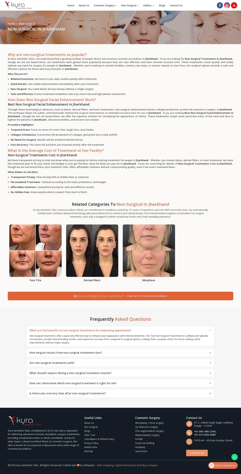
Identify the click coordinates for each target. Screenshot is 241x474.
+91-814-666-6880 (205, 434)
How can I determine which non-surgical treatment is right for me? (73, 383)
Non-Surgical (130, 5)
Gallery (149, 5)
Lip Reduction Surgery (146, 426)
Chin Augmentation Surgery (149, 430)
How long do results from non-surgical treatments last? (66, 352)
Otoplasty (140, 447)
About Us (84, 5)
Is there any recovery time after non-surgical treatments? (68, 393)
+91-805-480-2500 (205, 431)
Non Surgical (90, 426)
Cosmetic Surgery (105, 5)
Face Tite (35, 280)
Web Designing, (105, 465)
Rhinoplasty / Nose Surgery (149, 422)
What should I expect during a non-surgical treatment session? (71, 373)
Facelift (139, 439)
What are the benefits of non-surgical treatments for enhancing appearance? (80, 330)
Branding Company (147, 465)
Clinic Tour (89, 435)
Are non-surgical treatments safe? (52, 363)
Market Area (90, 447)
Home (70, 5)
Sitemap (88, 451)
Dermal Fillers (92, 280)
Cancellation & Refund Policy (99, 439)
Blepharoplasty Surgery (147, 435)
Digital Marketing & (125, 465)
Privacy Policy (91, 443)
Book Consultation (222, 465)
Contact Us (176, 5)
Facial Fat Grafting (144, 443)
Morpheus (148, 280)
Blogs (162, 5)
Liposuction (141, 451)
